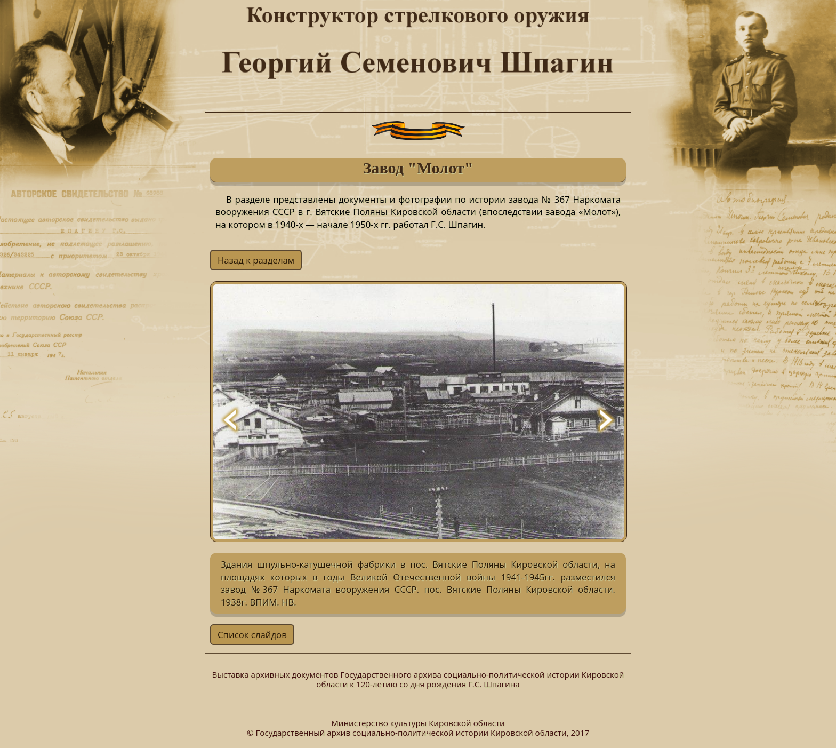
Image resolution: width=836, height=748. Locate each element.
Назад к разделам (256, 260)
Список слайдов (252, 634)
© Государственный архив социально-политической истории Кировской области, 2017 (418, 732)
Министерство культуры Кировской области (417, 723)
